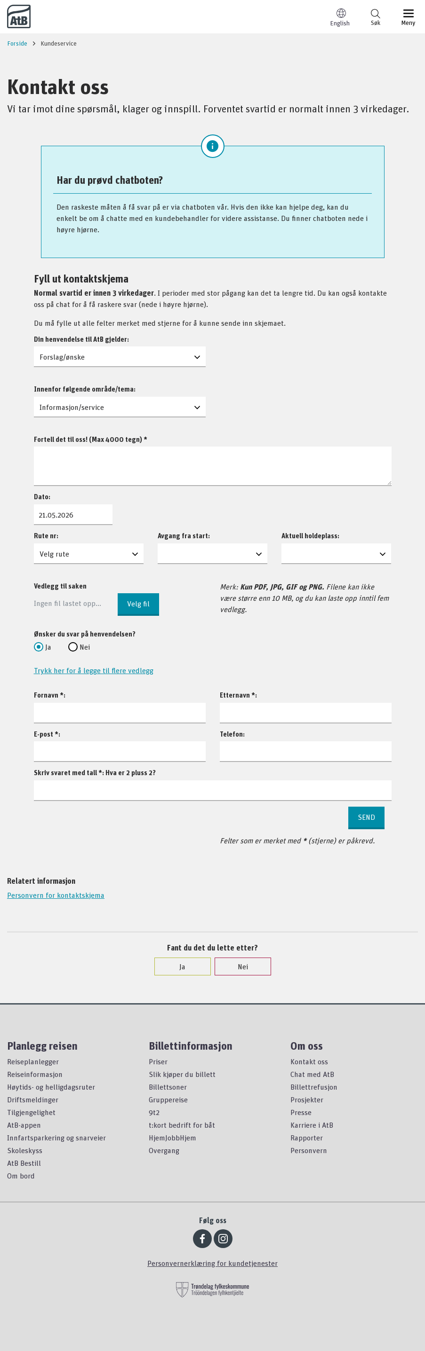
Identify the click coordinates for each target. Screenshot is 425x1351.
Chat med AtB (312, 1074)
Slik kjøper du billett (182, 1074)
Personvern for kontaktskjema (55, 895)
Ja (42, 647)
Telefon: (232, 734)
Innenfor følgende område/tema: (85, 389)
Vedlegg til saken (60, 586)
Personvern (308, 1150)
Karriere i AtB (311, 1125)
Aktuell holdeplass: (310, 536)
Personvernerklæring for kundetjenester (212, 1263)
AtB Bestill (24, 1163)
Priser (158, 1061)
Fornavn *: (49, 695)
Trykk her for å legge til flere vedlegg (93, 670)
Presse (301, 1112)
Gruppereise (168, 1099)
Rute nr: (46, 536)
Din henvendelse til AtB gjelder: (81, 339)
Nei (79, 647)
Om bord (21, 1175)
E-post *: (47, 734)
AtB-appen (24, 1125)
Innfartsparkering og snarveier (56, 1137)
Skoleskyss (24, 1150)
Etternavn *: (238, 695)
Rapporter (306, 1137)
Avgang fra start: (184, 536)
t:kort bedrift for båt (182, 1125)
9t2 (154, 1112)
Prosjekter (306, 1099)
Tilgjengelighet (31, 1112)
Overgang (164, 1150)
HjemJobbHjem (172, 1137)
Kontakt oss (309, 1061)
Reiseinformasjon (35, 1074)
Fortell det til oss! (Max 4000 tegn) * (90, 439)
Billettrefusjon (313, 1087)
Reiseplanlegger (33, 1061)
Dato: (42, 497)
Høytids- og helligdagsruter (51, 1087)
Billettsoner (168, 1087)
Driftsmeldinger (32, 1099)
